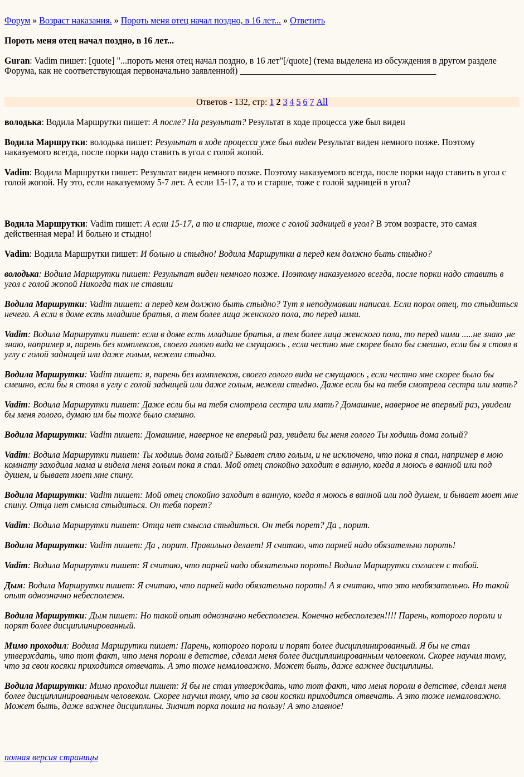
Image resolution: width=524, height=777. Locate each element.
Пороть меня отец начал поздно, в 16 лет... (201, 20)
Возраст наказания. (75, 20)
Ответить (307, 20)
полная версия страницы (51, 757)
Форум (17, 20)
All (322, 102)
